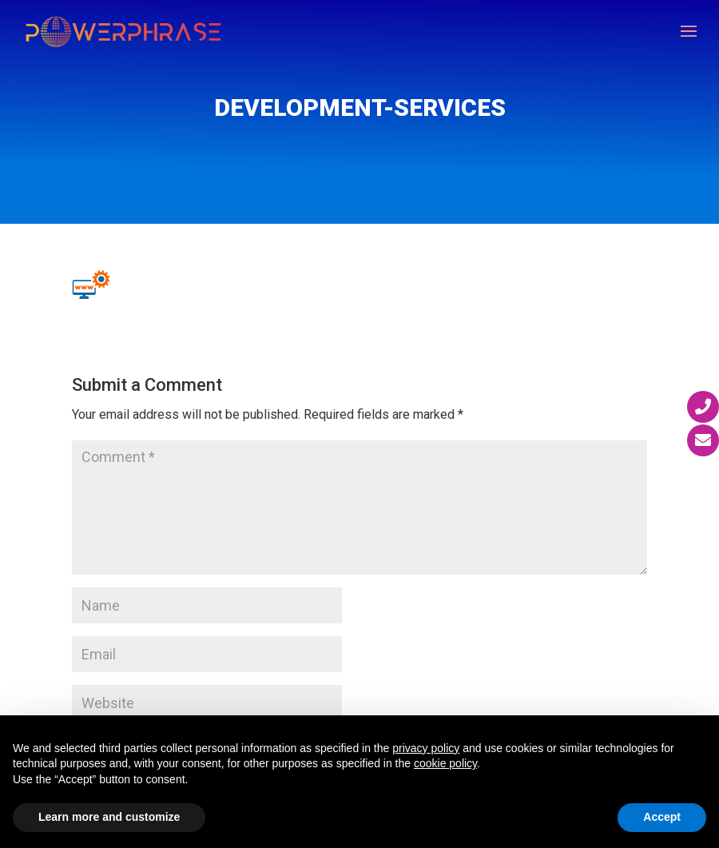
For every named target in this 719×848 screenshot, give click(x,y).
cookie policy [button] (445, 763)
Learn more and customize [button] (109, 816)
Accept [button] (662, 816)
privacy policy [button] (425, 748)
